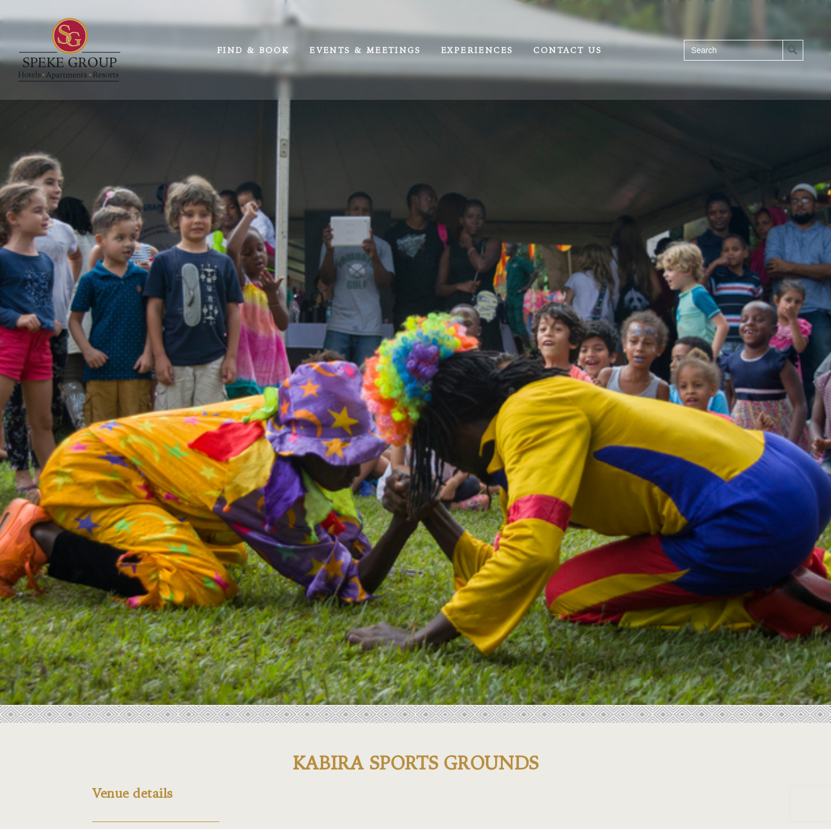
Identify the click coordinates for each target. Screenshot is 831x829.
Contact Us (567, 50)
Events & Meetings (365, 50)
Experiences (477, 50)
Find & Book (253, 50)
